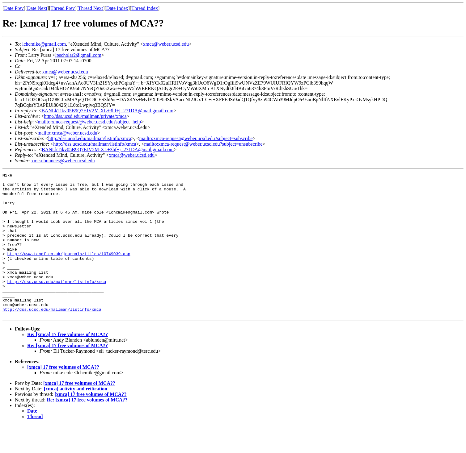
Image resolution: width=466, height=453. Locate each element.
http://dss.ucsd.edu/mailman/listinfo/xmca (89, 138)
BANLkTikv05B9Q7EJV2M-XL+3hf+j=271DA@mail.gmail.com (107, 110)
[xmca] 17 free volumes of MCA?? (63, 395)
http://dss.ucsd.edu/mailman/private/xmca (85, 116)
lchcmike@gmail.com (44, 44)
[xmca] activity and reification (75, 417)
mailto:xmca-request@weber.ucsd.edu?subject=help (89, 121)
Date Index (117, 8)
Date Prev (14, 8)
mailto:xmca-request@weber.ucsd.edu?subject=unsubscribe (203, 144)
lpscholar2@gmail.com (78, 55)
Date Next (37, 8)
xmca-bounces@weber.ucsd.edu (63, 160)
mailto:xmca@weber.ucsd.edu (67, 132)
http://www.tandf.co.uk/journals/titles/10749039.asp (68, 270)
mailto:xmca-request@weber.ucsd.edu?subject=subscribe (196, 138)
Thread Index (144, 8)
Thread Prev (62, 8)
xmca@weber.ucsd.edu (166, 44)
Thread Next (90, 8)
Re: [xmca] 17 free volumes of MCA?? (67, 363)
